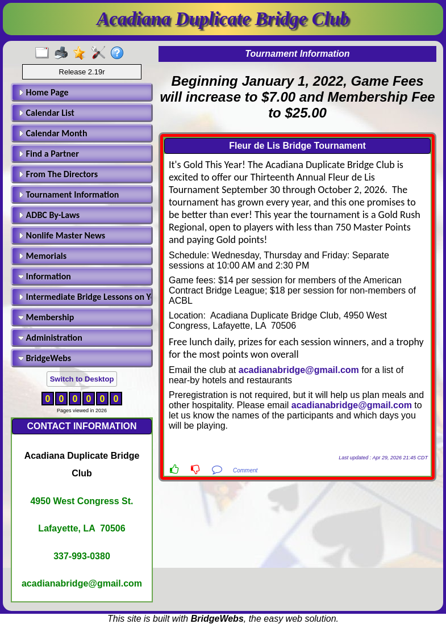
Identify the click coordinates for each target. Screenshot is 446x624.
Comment (245, 470)
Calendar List (46, 112)
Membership (46, 317)
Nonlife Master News (61, 235)
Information (44, 276)
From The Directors (58, 174)
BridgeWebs (44, 358)
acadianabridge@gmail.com (299, 370)
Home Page (43, 92)
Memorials (42, 255)
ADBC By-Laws (49, 215)
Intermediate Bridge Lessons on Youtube (83, 296)
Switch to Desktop (82, 379)
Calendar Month (52, 133)
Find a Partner (48, 153)
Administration (50, 337)
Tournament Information (68, 194)
